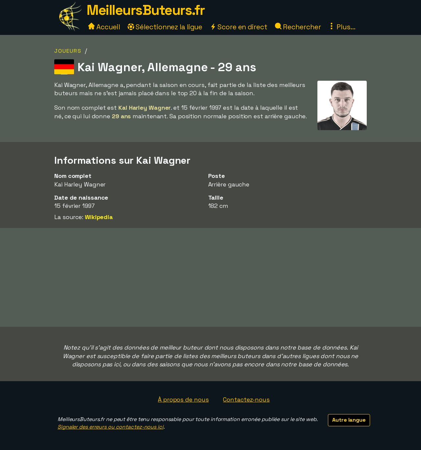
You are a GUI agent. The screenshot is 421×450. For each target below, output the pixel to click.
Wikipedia (99, 217)
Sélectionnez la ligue (165, 26)
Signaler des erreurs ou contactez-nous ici (110, 426)
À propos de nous (183, 399)
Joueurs (68, 50)
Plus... (341, 26)
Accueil (104, 26)
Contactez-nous (246, 399)
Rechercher (298, 26)
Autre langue (349, 419)
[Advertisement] (210, 277)
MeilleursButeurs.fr (146, 10)
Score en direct (238, 26)
